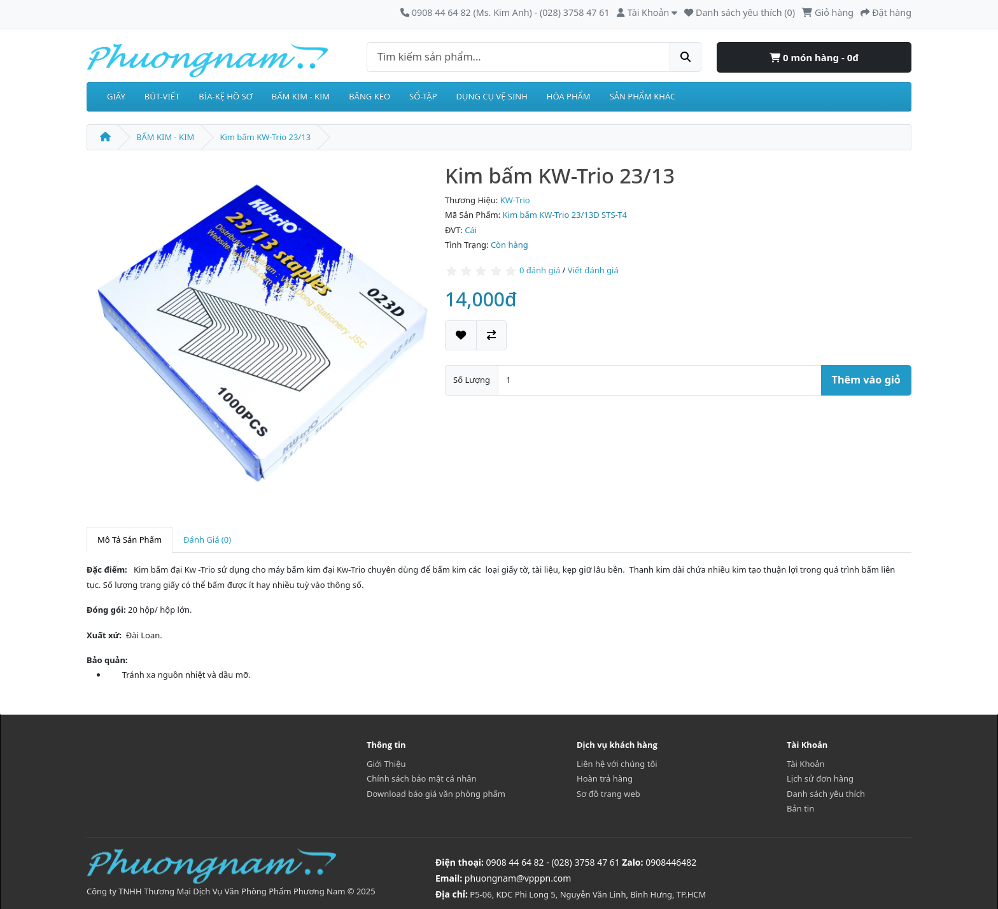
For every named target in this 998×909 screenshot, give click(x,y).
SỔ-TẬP (423, 96)
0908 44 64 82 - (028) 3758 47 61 (553, 862)
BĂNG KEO (369, 96)
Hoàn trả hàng (605, 778)
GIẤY (116, 96)
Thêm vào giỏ (866, 380)
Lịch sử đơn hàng (820, 778)
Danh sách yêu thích (826, 793)
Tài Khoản (806, 763)
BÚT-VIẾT (162, 96)
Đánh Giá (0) (207, 539)
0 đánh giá (539, 270)
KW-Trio (515, 200)
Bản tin (800, 808)
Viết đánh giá (593, 270)
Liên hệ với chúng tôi (617, 763)
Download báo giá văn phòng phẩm (436, 793)
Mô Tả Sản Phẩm (129, 539)
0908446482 (670, 862)
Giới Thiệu (386, 763)
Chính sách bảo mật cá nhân (422, 778)
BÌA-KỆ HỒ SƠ (226, 96)
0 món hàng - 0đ (814, 57)
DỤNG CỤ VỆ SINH (492, 96)
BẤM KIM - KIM (301, 96)
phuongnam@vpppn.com (518, 878)
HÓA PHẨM (569, 96)
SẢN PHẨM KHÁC (643, 96)
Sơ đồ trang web (608, 793)
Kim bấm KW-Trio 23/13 (265, 137)
